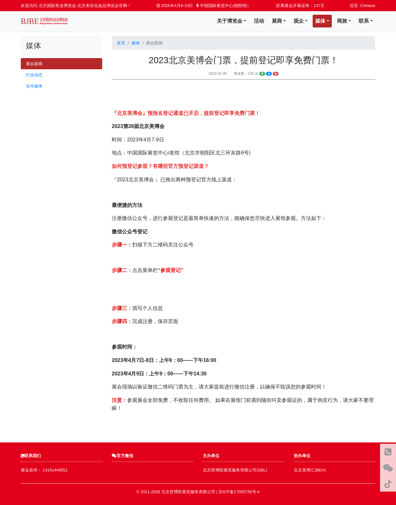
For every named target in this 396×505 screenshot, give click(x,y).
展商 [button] (277, 21)
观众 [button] (298, 21)
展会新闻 (34, 63)
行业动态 (34, 74)
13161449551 (55, 470)
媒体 (136, 43)
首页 (121, 43)
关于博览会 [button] (229, 21)
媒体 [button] (320, 21)
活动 (259, 21)
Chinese (367, 5)
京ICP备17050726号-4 (239, 491)
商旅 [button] (342, 21)
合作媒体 (34, 86)
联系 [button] (364, 21)
